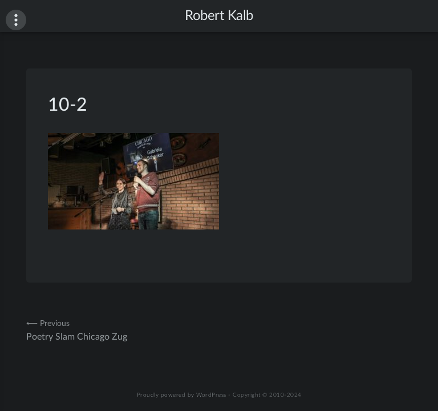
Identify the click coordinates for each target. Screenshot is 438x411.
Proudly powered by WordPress (181, 395)
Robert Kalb (219, 16)
